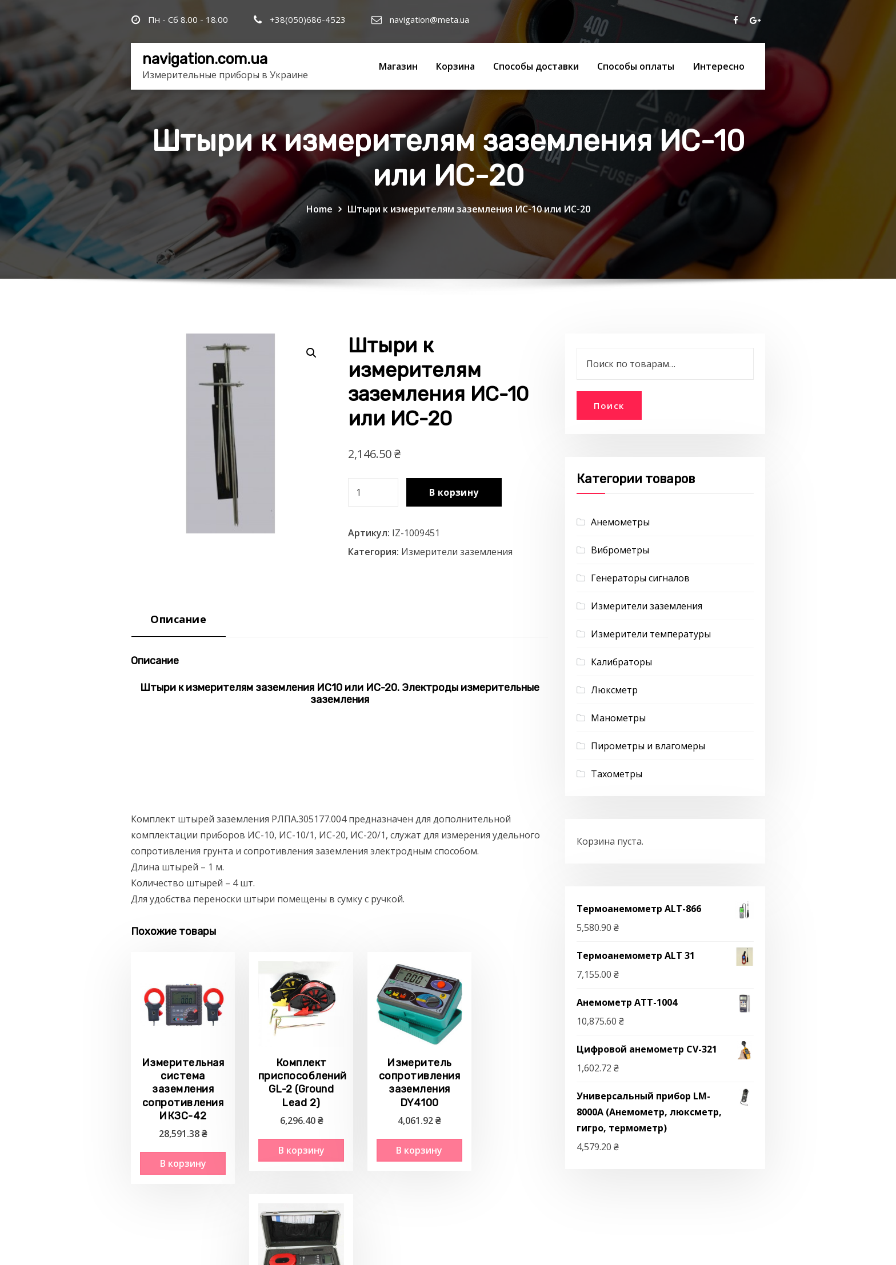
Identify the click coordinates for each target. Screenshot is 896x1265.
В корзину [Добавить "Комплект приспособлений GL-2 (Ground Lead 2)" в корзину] (285, 1138)
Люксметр (614, 690)
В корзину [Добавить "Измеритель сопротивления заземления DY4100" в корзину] (392, 1138)
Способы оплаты (635, 66)
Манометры (618, 718)
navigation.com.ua (204, 58)
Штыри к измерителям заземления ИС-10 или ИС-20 (468, 209)
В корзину (454, 492)
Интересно (719, 66)
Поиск (609, 405)
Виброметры (620, 550)
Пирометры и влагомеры (648, 746)
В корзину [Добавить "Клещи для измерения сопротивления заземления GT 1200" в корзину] (500, 1151)
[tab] (178, 623)
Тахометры (616, 774)
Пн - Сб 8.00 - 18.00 (188, 19)
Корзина (455, 66)
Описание (178, 619)
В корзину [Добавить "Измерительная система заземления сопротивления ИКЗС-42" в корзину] (177, 1151)
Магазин (398, 66)
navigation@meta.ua (429, 19)
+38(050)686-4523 (308, 19)
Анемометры (620, 522)
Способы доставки (536, 66)
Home (319, 209)
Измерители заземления (457, 551)
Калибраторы (621, 662)
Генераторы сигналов (640, 578)
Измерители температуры (651, 634)
